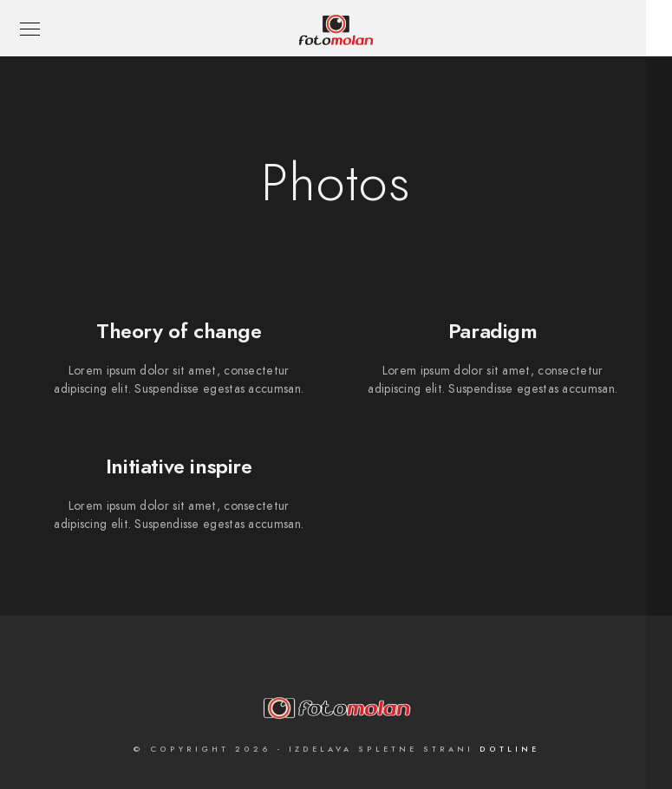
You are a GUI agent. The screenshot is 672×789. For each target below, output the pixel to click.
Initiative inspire (179, 466)
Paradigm (493, 330)
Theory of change (179, 330)
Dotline (509, 749)
